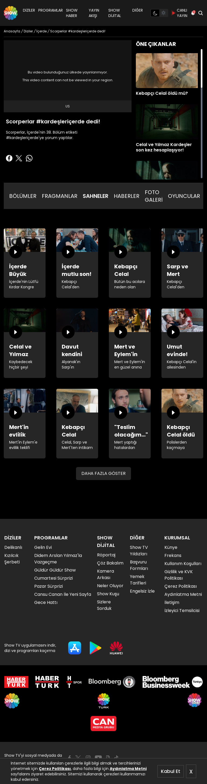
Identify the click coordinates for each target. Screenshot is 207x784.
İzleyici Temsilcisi (181, 610)
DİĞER (137, 10)
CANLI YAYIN (179, 13)
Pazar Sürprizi (48, 586)
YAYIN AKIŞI (94, 13)
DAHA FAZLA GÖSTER (103, 473)
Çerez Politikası (55, 768)
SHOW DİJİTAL (114, 13)
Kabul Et (170, 771)
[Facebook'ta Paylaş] (9, 158)
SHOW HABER (72, 13)
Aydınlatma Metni (128, 768)
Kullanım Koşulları (182, 563)
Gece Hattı (45, 602)
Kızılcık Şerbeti (12, 558)
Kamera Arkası (105, 574)
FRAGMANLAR (59, 196)
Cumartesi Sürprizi (53, 578)
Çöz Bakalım (110, 563)
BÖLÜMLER (22, 196)
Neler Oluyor (110, 586)
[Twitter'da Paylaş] (19, 158)
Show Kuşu (108, 594)
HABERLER (126, 196)
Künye (170, 547)
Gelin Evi (43, 547)
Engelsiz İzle (142, 591)
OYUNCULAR (184, 196)
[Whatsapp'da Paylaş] (29, 158)
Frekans (172, 555)
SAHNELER (95, 196)
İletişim (171, 602)
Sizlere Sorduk (104, 605)
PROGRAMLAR (50, 10)
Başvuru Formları (139, 565)
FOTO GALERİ (154, 196)
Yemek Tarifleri (138, 579)
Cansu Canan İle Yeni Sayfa (62, 594)
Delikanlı (13, 547)
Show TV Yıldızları (139, 550)
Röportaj (106, 555)
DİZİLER (29, 10)
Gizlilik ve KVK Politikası (178, 575)
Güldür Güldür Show (55, 570)
